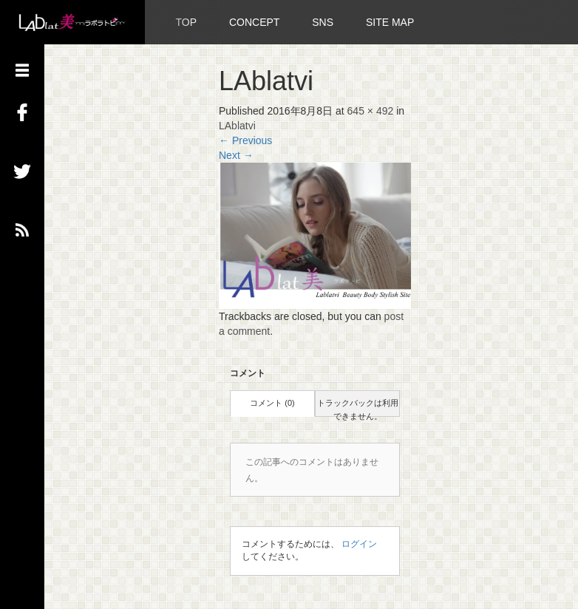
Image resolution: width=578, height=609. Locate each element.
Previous (245, 140)
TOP (186, 22)
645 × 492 (370, 111)
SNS (322, 22)
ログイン (359, 544)
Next (236, 155)
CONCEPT (254, 22)
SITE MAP (390, 22)
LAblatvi (237, 126)
